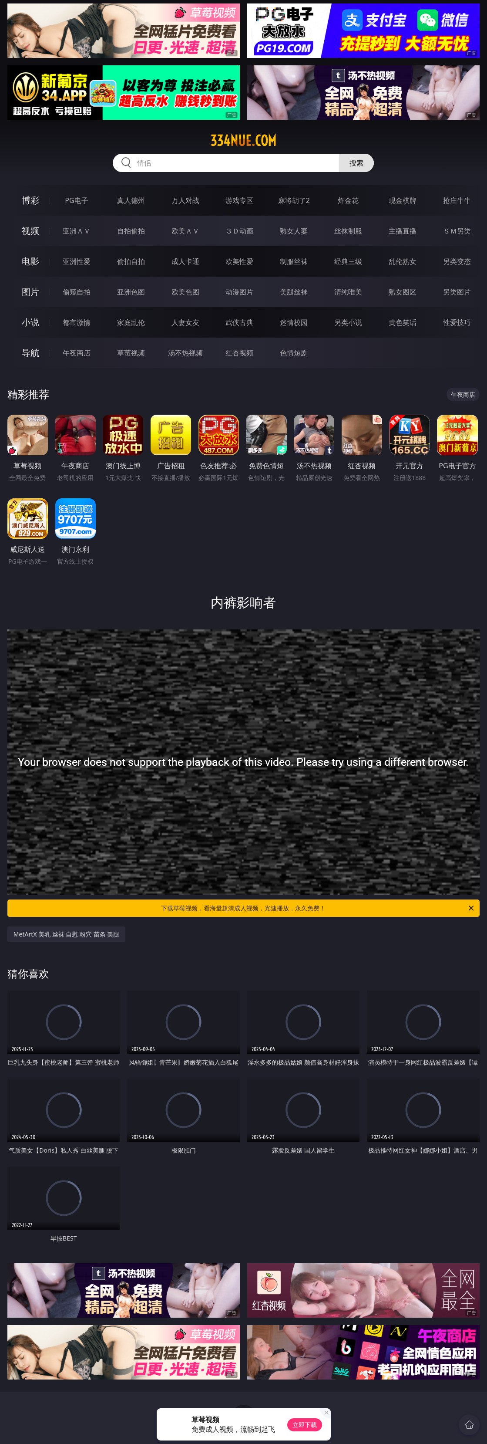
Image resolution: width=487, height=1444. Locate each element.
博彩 (30, 200)
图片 (30, 292)
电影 (30, 261)
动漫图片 (239, 292)
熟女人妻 (294, 231)
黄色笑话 (402, 322)
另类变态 (457, 261)
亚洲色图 (131, 292)
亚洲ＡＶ (77, 231)
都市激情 (77, 322)
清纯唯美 (348, 292)
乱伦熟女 (402, 261)
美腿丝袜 (294, 292)
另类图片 (457, 292)
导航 (30, 352)
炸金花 (348, 200)
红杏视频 (239, 353)
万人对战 (185, 200)
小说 (30, 322)
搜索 (356, 163)
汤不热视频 (185, 353)
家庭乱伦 (131, 322)
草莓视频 (131, 353)
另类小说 (348, 322)
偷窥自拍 (77, 292)
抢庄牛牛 (457, 200)
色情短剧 (294, 353)
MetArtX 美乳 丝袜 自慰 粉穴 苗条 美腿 (66, 934)
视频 (30, 231)
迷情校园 (294, 322)
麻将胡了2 (294, 200)
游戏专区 (239, 200)
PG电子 (76, 200)
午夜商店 (77, 353)
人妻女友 (185, 322)
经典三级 (348, 261)
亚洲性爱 (77, 261)
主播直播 (402, 231)
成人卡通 (185, 261)
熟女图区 (402, 292)
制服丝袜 (294, 261)
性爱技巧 (457, 322)
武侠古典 (239, 322)
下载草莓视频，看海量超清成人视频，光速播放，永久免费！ (318, 908)
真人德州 (131, 200)
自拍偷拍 (131, 231)
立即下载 (304, 1424)
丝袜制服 (348, 231)
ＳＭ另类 (457, 231)
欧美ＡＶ (185, 231)
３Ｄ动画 (239, 231)
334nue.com (243, 140)
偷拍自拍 (131, 261)
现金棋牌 (402, 200)
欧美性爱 (239, 261)
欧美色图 (185, 292)
